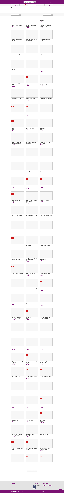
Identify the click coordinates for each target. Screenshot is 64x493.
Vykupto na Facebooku (25, 486)
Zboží (40, 5)
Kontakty (51, 0)
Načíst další (31, 471)
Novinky (24, 5)
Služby (48, 5)
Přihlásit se (50, 2)
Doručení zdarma (24, 485)
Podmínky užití (43, 491)
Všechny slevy (15, 5)
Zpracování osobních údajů (49, 491)
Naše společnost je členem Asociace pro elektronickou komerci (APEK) (39, 486)
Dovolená (32, 5)
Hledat (35, 2)
